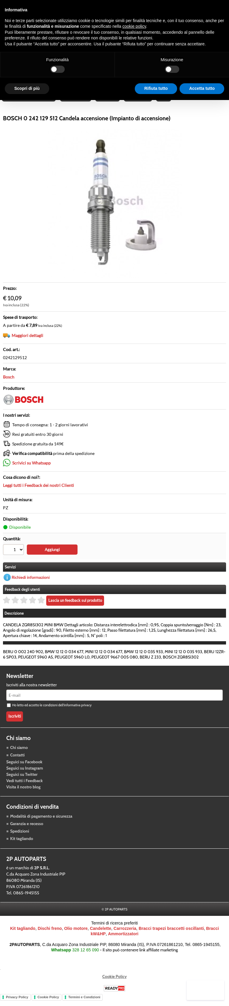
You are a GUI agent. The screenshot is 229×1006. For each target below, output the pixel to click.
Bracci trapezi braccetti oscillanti (171, 936)
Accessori (108, 102)
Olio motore (76, 936)
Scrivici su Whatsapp (31, 470)
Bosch (8, 384)
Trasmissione (76, 102)
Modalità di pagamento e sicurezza (41, 823)
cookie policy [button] (134, 26)
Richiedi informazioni (31, 584)
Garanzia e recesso (26, 831)
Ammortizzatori (123, 941)
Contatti (17, 762)
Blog (165, 102)
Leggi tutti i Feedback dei (38, 493)
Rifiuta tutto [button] (156, 88)
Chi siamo (19, 755)
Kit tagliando (21, 846)
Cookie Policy (114, 984)
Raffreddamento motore (29, 102)
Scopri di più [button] (27, 88)
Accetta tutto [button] (202, 88)
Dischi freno (50, 936)
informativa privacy (78, 713)
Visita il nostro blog (23, 794)
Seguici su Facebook (24, 769)
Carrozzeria (139, 102)
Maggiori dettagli (27, 343)
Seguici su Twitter (22, 782)
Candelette (100, 936)
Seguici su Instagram (24, 775)
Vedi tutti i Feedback (24, 788)
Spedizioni (19, 838)
